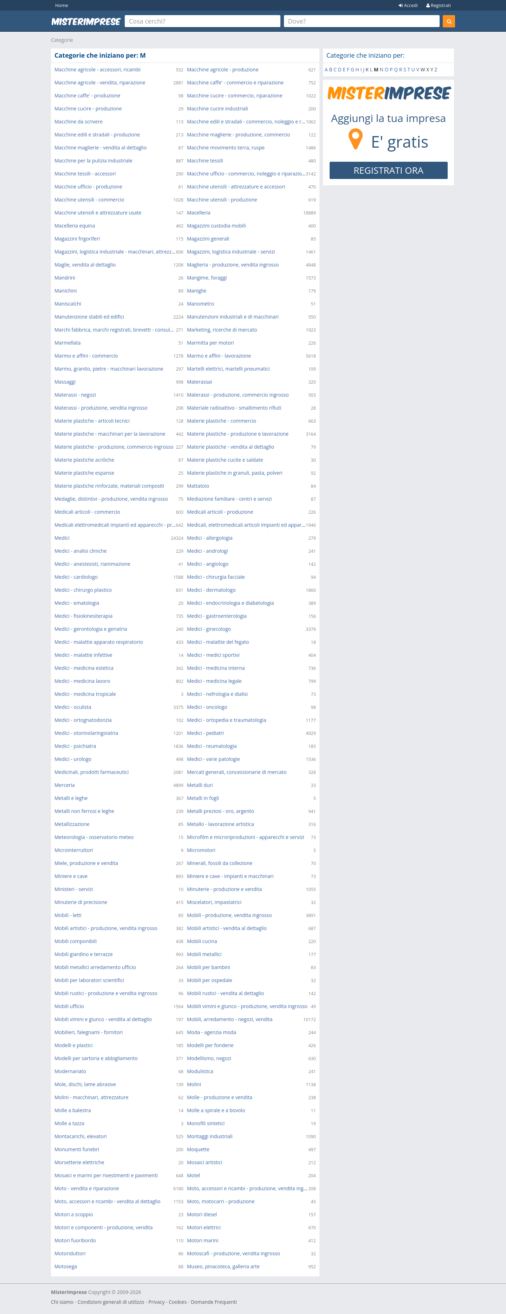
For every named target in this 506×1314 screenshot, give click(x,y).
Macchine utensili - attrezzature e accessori (236, 186)
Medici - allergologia (210, 537)
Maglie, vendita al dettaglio (85, 264)
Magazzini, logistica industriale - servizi (231, 251)
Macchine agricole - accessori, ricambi (97, 69)
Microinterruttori (73, 850)
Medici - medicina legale (214, 681)
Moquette (198, 1149)
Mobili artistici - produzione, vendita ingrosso (105, 928)
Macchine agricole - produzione (223, 69)
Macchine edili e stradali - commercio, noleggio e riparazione (256, 121)
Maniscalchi (67, 303)
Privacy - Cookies (167, 1302)
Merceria (64, 785)
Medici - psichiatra (75, 746)
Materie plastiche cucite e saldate (225, 459)
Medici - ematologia (76, 603)
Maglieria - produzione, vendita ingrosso (233, 264)
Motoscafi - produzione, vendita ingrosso (233, 1253)
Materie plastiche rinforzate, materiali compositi (109, 485)
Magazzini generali (208, 238)
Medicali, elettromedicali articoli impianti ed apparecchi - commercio (265, 524)
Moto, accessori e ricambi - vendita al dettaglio (107, 1201)
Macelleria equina (74, 225)
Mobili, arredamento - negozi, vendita (230, 1019)
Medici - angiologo (207, 563)
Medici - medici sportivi (213, 655)
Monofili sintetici (206, 1123)
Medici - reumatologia (212, 746)
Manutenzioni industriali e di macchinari (233, 316)
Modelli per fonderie (210, 1045)
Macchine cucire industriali (217, 108)
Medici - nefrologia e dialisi (217, 694)
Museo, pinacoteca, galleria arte (223, 1266)
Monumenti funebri (76, 1149)
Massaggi (65, 381)
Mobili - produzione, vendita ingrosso (229, 915)
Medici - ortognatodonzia (83, 720)
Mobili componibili (75, 941)
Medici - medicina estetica (83, 668)
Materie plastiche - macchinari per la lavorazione (109, 433)
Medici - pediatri (205, 733)
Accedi (408, 5)
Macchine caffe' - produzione (87, 95)
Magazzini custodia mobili (216, 225)
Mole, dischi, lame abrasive (85, 1084)
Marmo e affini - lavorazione (219, 355)
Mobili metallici (204, 954)
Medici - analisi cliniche (80, 550)
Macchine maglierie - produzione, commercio (238, 134)
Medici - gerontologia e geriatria (90, 629)
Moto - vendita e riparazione (86, 1188)
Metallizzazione (72, 824)
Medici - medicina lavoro (82, 681)
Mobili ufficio (69, 1006)
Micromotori (201, 850)
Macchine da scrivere (78, 121)
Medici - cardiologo (76, 576)
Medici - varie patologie (213, 759)
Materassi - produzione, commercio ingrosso (238, 394)
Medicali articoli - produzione (220, 511)
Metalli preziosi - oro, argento (220, 811)
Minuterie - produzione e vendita (224, 889)
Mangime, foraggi (207, 277)
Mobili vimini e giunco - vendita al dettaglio (103, 1019)
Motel (193, 1175)
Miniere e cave (70, 876)
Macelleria (198, 212)
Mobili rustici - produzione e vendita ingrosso (105, 993)
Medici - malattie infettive (83, 655)
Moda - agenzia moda (211, 1032)
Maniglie (196, 290)
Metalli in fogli (203, 798)
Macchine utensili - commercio (89, 199)
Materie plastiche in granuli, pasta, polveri (235, 472)
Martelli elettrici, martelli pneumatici (228, 368)
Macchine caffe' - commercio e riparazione (235, 82)
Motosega (65, 1266)
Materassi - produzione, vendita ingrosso (101, 407)
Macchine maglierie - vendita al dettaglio (100, 147)
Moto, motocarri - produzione (221, 1201)
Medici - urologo (72, 759)
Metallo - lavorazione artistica (220, 824)
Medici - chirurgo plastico (83, 590)
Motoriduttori (70, 1253)
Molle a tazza (69, 1123)
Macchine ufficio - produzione (88, 186)
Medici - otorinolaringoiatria (86, 733)
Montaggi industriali (210, 1136)
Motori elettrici (204, 1227)
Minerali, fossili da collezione (219, 863)
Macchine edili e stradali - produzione (97, 134)
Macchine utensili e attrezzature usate (97, 212)
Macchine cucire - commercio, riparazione (235, 95)
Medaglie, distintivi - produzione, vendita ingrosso (111, 498)
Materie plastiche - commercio (221, 420)
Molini (194, 1084)
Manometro (200, 303)
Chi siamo (62, 1302)
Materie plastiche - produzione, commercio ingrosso (114, 446)
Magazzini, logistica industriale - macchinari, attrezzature (119, 251)
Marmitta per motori (210, 342)
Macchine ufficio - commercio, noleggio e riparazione (247, 173)
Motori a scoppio (73, 1214)
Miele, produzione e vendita (86, 863)
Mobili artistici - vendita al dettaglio (227, 928)
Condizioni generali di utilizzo (111, 1302)
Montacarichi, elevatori (80, 1136)
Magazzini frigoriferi (77, 238)
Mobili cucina (202, 941)
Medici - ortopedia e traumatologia (226, 720)
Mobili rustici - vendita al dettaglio (225, 993)
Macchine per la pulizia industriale (93, 160)
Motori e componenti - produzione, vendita (103, 1227)
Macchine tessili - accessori (85, 173)
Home (61, 5)
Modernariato (70, 1071)
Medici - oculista (72, 707)
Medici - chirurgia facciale (216, 576)
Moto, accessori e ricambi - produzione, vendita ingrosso (251, 1188)
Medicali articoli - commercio (87, 511)
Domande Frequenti (214, 1302)
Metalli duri (200, 785)
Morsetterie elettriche (79, 1162)
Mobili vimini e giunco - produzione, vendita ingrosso (247, 1006)
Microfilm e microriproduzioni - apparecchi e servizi (245, 837)
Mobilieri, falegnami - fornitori (88, 1032)
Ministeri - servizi (73, 889)
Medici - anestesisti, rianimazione (92, 563)
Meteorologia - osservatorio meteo (94, 837)
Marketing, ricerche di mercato (222, 329)
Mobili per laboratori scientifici (89, 980)
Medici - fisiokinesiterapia (83, 616)
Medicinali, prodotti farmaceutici (91, 772)
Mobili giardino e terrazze (83, 954)
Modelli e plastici (73, 1045)
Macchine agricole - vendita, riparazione (99, 82)
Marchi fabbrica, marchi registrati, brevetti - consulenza (117, 329)
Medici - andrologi (207, 550)
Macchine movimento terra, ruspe (226, 147)
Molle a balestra (72, 1110)
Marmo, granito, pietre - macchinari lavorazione (108, 368)
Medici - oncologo (207, 707)
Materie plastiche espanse (84, 472)
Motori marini (202, 1240)
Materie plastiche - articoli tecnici (92, 420)
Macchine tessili (205, 160)
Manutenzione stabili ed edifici (89, 316)
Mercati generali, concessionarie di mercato (236, 772)
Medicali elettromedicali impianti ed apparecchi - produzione (123, 524)
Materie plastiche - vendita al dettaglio (230, 446)
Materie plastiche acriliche (84, 459)
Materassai (199, 381)
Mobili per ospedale (209, 980)
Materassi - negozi (75, 394)
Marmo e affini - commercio (86, 355)
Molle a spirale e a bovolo (216, 1110)
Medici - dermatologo (211, 590)
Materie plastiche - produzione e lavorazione (237, 433)
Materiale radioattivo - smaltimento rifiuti (234, 407)
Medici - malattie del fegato (218, 642)
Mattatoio (198, 485)
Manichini (65, 290)
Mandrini (64, 277)
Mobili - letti (68, 915)
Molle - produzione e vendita (219, 1097)
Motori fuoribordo (75, 1240)
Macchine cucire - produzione (88, 108)
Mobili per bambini (208, 967)
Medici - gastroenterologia (217, 616)
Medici (62, 537)
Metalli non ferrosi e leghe (84, 811)
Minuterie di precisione (80, 902)
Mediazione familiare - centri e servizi (229, 498)
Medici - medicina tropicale (85, 694)
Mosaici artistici (204, 1162)
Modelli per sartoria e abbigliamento (96, 1058)
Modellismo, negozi (209, 1058)
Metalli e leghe (70, 798)
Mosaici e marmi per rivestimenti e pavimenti (106, 1175)
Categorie (62, 40)
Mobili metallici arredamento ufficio (95, 967)
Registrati (438, 5)
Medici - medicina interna (216, 668)
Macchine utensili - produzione (222, 199)
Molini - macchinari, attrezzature (91, 1097)
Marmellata (67, 342)
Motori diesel (202, 1214)
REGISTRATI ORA (388, 170)
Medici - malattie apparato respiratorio (98, 642)
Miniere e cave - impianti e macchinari (230, 876)
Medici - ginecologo (209, 629)
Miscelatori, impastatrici (214, 902)
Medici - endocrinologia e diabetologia (230, 603)
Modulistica (200, 1071)
